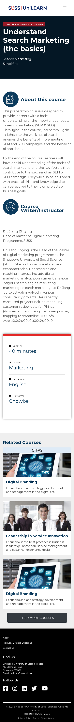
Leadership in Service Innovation (37, 536)
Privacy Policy (24, 718)
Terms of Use (39, 718)
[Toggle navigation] (65, 8)
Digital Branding (21, 482)
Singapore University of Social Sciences (35, 706)
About (6, 638)
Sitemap (52, 718)
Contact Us (8, 648)
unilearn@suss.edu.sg (21, 673)
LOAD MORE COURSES (37, 618)
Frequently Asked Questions (17, 643)
